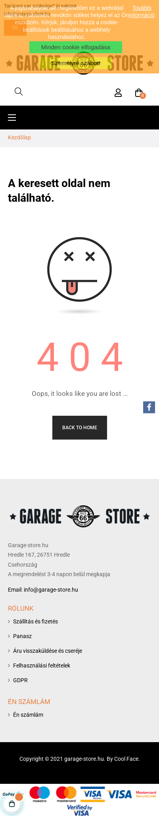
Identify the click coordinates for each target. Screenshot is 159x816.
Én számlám (28, 715)
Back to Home (79, 427)
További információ (142, 11)
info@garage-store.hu (51, 589)
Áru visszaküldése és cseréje (47, 651)
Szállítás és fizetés (35, 621)
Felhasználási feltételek (41, 665)
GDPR (20, 680)
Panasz (22, 636)
